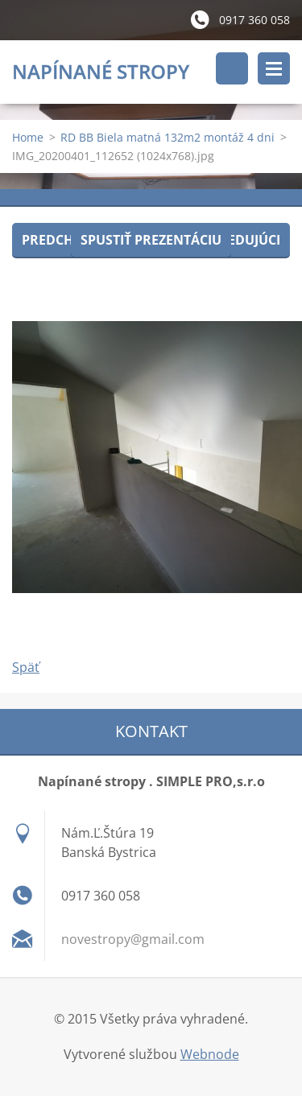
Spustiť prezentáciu (151, 240)
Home (27, 137)
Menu (274, 68)
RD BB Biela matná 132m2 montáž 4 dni (167, 137)
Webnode (209, 1054)
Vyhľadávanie (232, 68)
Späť (25, 667)
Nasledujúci (237, 240)
